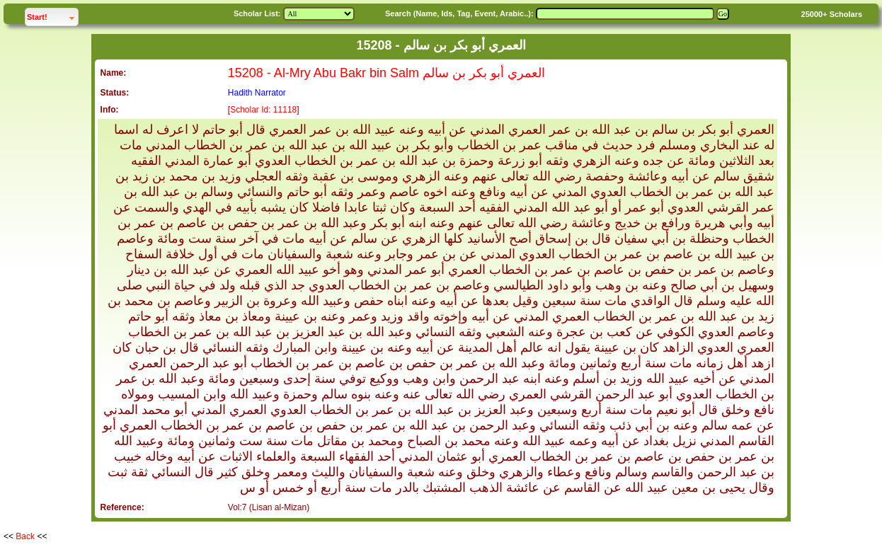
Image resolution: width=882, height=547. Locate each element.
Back (25, 536)
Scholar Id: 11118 (263, 110)
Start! (52, 15)
